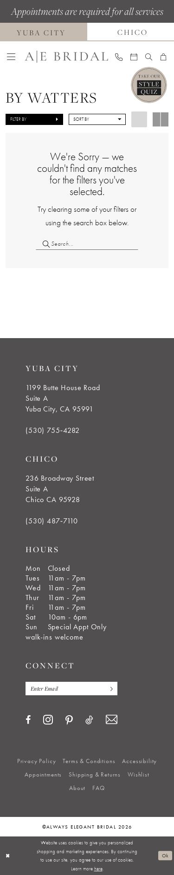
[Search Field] (87, 243)
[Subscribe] (109, 688)
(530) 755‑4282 (53, 430)
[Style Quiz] (149, 85)
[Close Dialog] (7, 855)
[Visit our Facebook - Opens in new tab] (28, 720)
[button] (11, 56)
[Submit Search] (43, 243)
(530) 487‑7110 (52, 521)
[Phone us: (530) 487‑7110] (119, 57)
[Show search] (149, 56)
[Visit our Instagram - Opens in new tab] (48, 719)
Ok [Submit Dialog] (165, 855)
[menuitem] (11, 56)
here (98, 868)
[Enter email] (71, 688)
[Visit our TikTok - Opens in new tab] (89, 720)
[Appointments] (134, 56)
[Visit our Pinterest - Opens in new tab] (69, 720)
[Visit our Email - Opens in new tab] (111, 719)
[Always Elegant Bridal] (66, 57)
